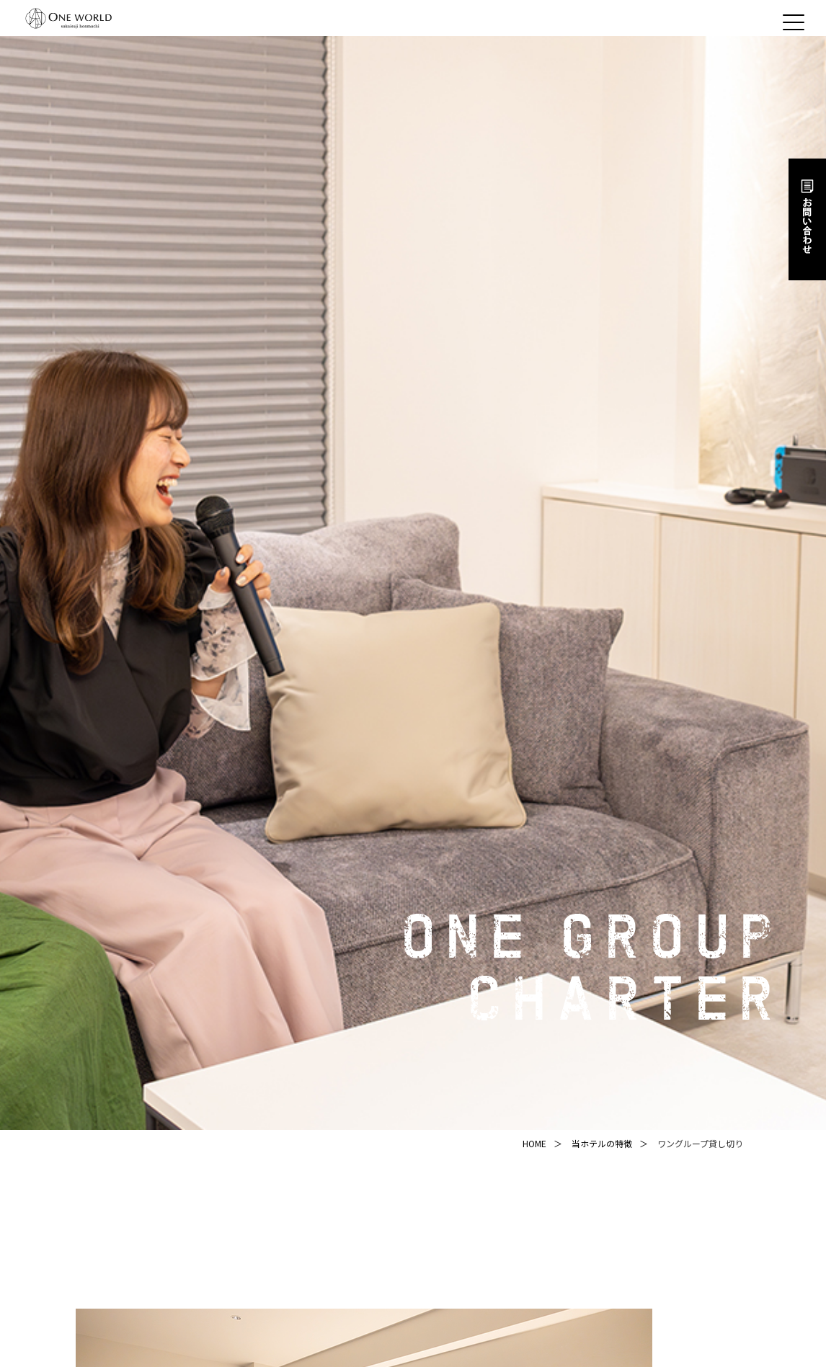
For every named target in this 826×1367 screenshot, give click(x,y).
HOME (534, 1143)
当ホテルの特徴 (602, 1143)
